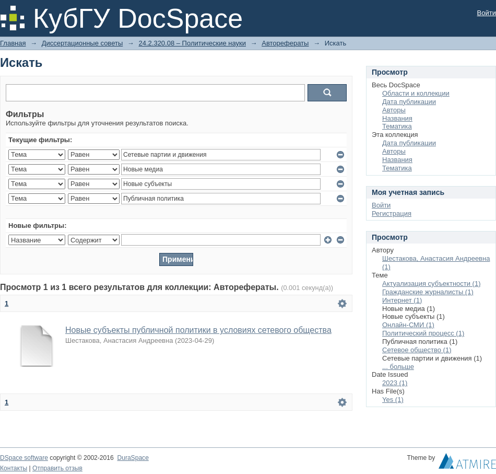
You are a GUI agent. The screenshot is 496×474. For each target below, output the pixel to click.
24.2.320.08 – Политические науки (192, 43)
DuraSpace (132, 457)
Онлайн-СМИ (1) (408, 325)
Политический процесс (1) (423, 333)
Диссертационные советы (82, 43)
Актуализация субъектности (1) (431, 283)
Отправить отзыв (57, 468)
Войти (486, 13)
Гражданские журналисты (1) (428, 292)
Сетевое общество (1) (416, 350)
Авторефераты (285, 43)
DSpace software (24, 457)
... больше (398, 367)
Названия (397, 118)
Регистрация (391, 213)
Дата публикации (409, 102)
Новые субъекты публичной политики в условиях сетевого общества (198, 330)
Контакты (13, 468)
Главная (13, 43)
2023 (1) (394, 383)
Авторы (394, 110)
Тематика (397, 126)
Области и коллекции (416, 93)
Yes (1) (393, 399)
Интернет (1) (402, 300)
